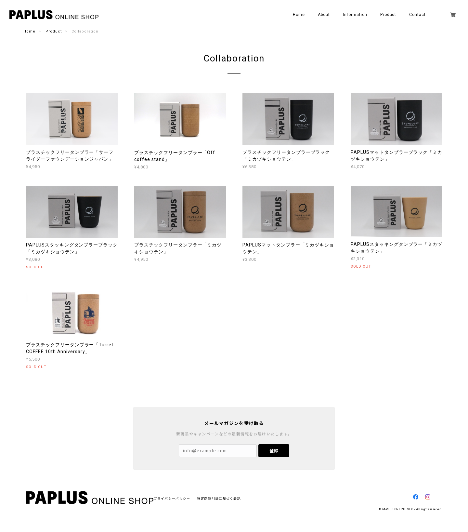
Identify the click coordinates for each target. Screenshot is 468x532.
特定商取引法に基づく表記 (219, 498)
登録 (274, 450)
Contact (417, 14)
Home (299, 14)
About (324, 14)
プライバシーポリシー (172, 498)
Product (54, 31)
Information (355, 14)
